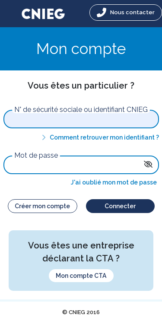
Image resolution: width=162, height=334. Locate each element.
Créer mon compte (42, 206)
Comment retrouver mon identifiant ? (99, 137)
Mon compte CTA (81, 275)
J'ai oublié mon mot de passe (114, 182)
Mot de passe (36, 155)
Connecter (120, 206)
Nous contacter (126, 12)
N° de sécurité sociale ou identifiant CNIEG (81, 109)
